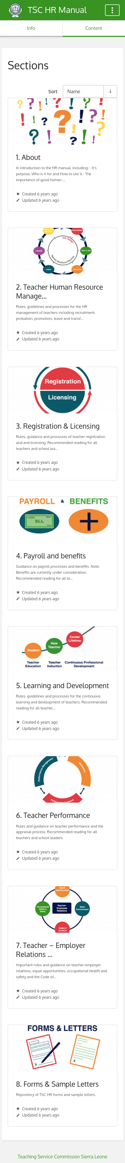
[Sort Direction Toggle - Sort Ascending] (110, 91)
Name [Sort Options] (73, 91)
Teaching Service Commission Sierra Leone (62, 1156)
